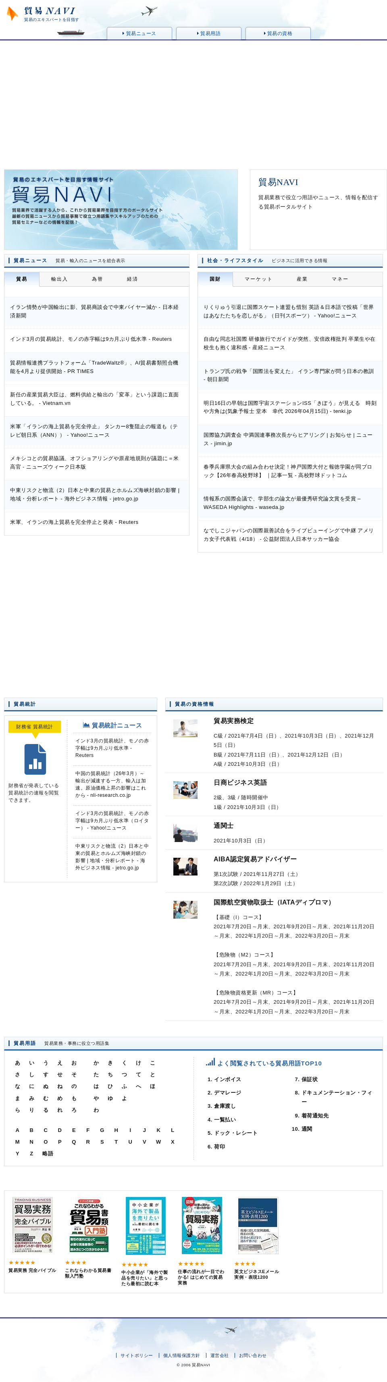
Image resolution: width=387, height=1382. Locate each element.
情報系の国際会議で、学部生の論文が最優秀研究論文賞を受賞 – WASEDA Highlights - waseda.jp (282, 503)
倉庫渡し (225, 1106)
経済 (132, 279)
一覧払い (225, 1120)
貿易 (21, 279)
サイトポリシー (137, 1355)
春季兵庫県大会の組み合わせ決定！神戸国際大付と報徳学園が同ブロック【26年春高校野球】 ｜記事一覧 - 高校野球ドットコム (288, 471)
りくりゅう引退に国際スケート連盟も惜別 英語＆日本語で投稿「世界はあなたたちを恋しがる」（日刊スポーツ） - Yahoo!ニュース (289, 311)
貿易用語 (209, 33)
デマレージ (227, 1093)
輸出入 (59, 279)
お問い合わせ (253, 1355)
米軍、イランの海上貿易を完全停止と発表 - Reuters (74, 522)
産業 (302, 279)
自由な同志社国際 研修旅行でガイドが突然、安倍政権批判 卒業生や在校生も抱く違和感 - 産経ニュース (290, 343)
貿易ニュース (139, 33)
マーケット (259, 279)
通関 (307, 1129)
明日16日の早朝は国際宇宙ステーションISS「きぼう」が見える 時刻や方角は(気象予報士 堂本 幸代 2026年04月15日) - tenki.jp (290, 407)
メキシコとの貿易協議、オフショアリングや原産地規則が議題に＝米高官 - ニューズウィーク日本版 (94, 462)
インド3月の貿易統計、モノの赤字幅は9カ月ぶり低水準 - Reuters (91, 339)
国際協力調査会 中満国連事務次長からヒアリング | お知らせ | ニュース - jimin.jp (288, 439)
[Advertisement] (193, 100)
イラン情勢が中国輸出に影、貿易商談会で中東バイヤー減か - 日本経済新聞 (94, 311)
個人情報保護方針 (181, 1355)
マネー (340, 279)
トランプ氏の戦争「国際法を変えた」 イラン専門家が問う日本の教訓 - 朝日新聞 (289, 375)
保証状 (310, 1079)
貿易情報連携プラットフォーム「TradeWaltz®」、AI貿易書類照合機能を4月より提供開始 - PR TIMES (94, 367)
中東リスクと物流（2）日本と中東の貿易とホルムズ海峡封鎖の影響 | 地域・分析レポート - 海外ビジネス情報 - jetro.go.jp (95, 494)
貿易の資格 (278, 33)
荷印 (219, 1147)
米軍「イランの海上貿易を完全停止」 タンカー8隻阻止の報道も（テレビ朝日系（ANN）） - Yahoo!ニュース (94, 430)
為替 (97, 279)
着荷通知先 (315, 1116)
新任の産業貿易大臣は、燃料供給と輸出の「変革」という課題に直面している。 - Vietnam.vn (94, 399)
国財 (215, 279)
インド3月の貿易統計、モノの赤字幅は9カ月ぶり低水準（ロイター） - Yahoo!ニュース (112, 821)
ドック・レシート (236, 1133)
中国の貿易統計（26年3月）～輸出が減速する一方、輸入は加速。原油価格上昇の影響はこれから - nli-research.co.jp (110, 784)
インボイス (227, 1079)
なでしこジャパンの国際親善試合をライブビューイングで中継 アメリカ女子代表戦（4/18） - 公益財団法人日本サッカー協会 (289, 534)
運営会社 (219, 1355)
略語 (47, 1154)
